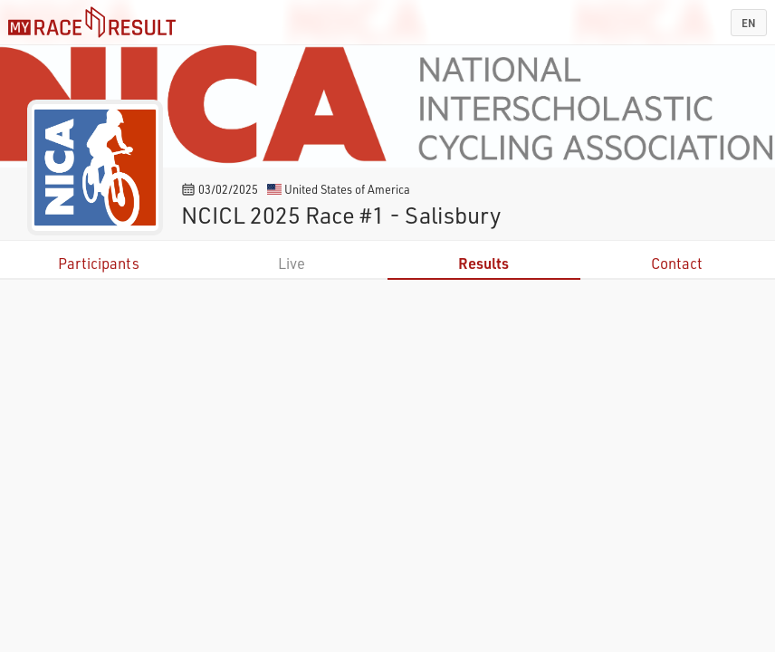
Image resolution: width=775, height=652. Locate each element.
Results (483, 263)
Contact (677, 263)
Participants (98, 263)
